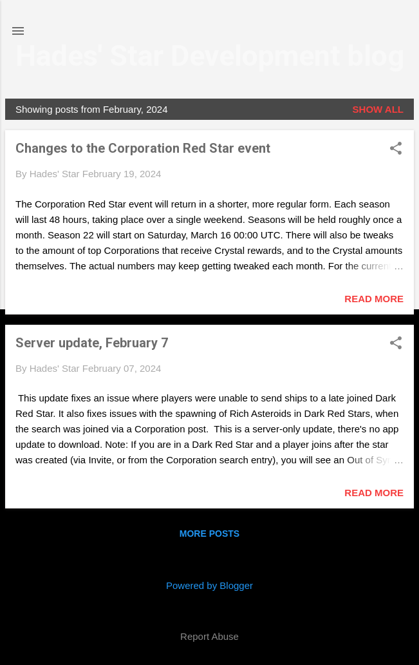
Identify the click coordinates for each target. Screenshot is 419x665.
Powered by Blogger (209, 585)
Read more (374, 298)
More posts (209, 533)
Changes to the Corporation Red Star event (142, 148)
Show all (378, 109)
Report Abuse (209, 636)
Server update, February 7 (91, 343)
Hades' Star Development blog (209, 56)
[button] (396, 149)
